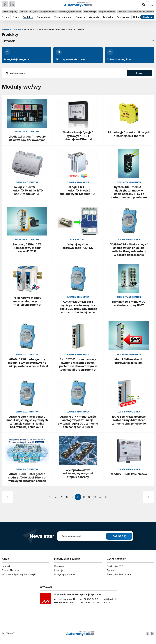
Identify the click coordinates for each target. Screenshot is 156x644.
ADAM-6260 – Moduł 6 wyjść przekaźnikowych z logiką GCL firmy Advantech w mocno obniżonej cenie (78, 307)
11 (84, 497)
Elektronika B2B (115, 566)
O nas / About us (10, 570)
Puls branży (123, 17)
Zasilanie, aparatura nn (69, 11)
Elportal (111, 570)
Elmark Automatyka (27, 182)
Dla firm (147, 17)
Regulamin (59, 566)
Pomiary (122, 11)
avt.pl (106, 602)
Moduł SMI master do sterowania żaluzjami (128, 360)
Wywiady (94, 17)
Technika (108, 17)
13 (95, 497)
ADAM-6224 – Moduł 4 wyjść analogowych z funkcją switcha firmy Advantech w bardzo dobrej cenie (128, 249)
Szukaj (139, 73)
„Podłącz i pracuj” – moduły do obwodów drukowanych (27, 138)
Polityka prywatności (65, 574)
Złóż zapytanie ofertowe (70, 55)
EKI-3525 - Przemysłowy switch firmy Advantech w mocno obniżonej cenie (129, 420)
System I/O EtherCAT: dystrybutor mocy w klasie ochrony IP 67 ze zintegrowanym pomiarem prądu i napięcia (129, 192)
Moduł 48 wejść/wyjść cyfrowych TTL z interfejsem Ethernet (78, 136)
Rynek (5, 17)
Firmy (15, 17)
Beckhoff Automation (27, 132)
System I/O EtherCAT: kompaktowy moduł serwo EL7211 (27, 248)
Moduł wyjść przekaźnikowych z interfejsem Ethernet (129, 134)
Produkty (28, 17)
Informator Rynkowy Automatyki (19, 574)
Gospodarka (43, 17)
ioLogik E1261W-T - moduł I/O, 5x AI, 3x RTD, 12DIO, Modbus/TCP (27, 190)
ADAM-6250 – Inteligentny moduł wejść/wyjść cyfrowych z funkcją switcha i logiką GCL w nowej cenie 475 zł (27, 422)
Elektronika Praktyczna (119, 574)
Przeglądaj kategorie (16, 55)
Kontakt (6, 566)
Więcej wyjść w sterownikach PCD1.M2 (78, 246)
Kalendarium (140, 17)
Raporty (80, 17)
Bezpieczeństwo (107, 11)
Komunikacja (90, 11)
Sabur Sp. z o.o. (78, 240)
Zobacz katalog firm (119, 55)
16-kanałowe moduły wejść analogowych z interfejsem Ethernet (27, 301)
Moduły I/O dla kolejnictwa (129, 474)
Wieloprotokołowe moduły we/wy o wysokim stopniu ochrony (78, 473)
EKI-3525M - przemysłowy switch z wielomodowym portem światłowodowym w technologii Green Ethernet (78, 364)
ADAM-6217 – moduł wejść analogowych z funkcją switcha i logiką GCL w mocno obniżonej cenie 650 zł (78, 422)
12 (89, 497)
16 (106, 497)
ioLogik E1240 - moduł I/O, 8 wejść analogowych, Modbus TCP (78, 190)
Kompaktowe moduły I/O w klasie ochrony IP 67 (128, 303)
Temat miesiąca (63, 17)
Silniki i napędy (10, 11)
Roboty (23, 11)
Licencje (58, 570)
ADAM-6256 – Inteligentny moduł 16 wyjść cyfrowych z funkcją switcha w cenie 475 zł (27, 362)
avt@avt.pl (109, 599)
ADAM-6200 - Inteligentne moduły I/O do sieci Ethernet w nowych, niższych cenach (27, 477)
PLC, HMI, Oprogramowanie (43, 11)
